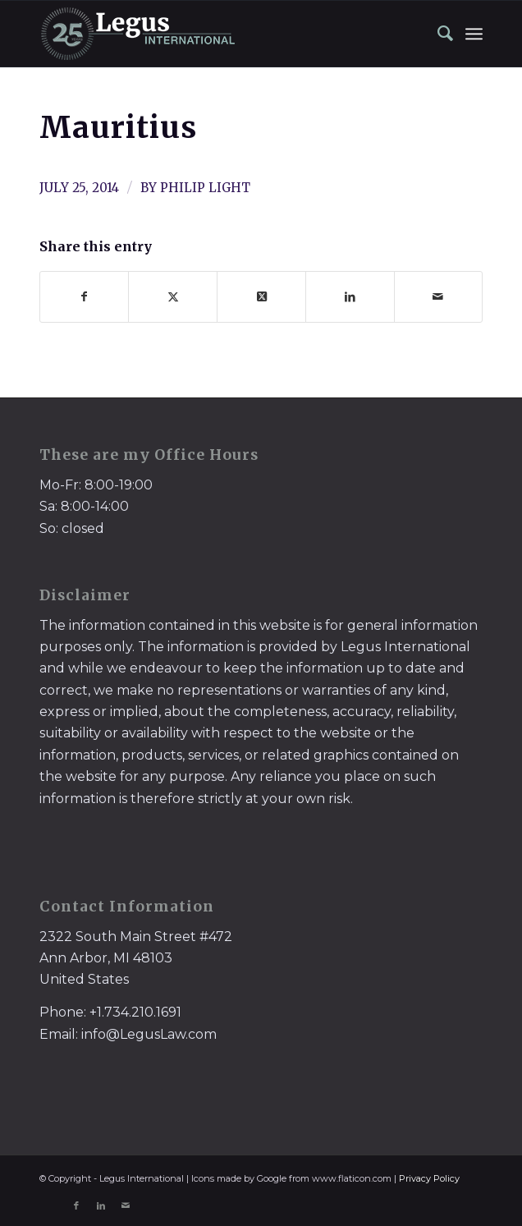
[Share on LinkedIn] (350, 297)
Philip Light (205, 187)
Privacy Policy (429, 1178)
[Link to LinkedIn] (101, 1205)
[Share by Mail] (439, 297)
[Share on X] (173, 297)
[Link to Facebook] (76, 1205)
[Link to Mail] (125, 1205)
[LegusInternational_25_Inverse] (216, 34)
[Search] (437, 34)
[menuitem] (437, 34)
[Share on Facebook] (84, 297)
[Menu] (474, 33)
